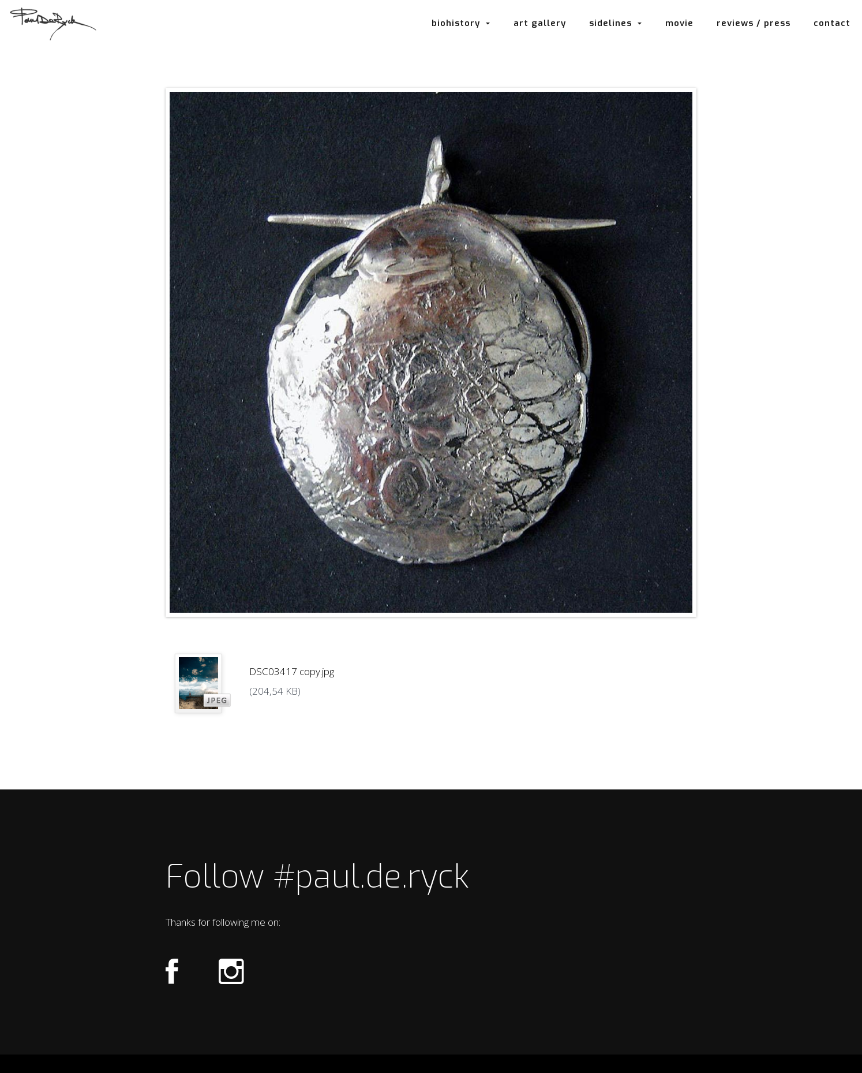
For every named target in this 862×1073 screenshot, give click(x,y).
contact (832, 23)
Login (430, 1064)
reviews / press (753, 23)
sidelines (615, 23)
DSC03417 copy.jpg (291, 671)
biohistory (461, 23)
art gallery (540, 23)
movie (679, 23)
